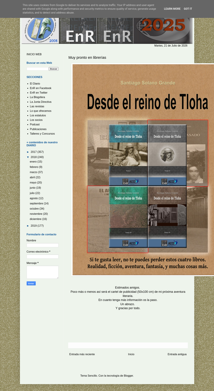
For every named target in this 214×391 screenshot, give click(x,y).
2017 (34, 151)
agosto (34, 198)
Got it (188, 8)
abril (33, 177)
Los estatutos (38, 115)
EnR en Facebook (40, 88)
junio (33, 187)
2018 (34, 157)
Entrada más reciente (82, 354)
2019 (34, 225)
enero (33, 161)
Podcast (35, 124)
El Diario (35, 83)
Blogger (128, 375)
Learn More (172, 8)
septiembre (37, 203)
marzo (34, 172)
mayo (33, 182)
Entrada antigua (177, 354)
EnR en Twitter (39, 92)
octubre (35, 208)
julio (32, 193)
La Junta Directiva (40, 101)
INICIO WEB (34, 54)
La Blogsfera (37, 97)
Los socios (36, 120)
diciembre (36, 219)
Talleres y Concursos (42, 133)
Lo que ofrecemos (40, 110)
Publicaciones (38, 129)
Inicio (131, 354)
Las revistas (37, 106)
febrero (34, 167)
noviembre (36, 213)
